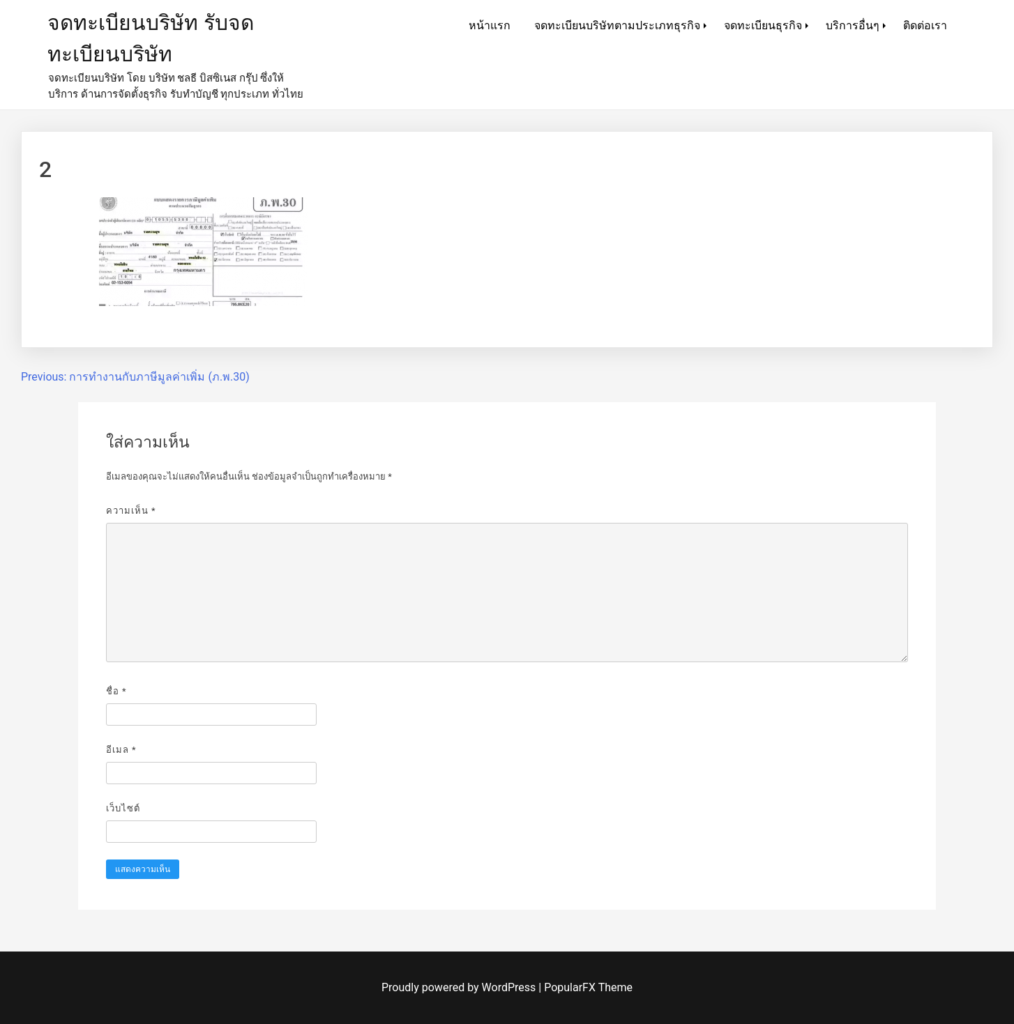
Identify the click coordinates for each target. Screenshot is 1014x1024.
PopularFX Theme (588, 987)
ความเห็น (131, 510)
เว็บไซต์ (123, 808)
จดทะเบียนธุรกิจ (763, 25)
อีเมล (121, 749)
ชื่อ (116, 691)
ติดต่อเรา (925, 25)
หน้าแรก (489, 25)
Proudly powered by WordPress (459, 987)
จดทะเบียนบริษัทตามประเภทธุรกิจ (617, 25)
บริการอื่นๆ (852, 25)
